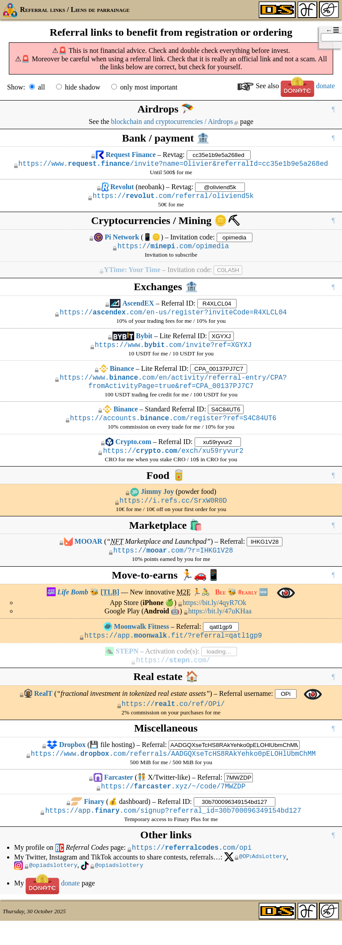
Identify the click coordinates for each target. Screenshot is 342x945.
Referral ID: (178, 307)
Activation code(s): (172, 667)
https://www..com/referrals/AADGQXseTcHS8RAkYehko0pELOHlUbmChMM (173, 773)
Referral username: (246, 710)
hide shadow (82, 87)
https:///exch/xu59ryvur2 (173, 462)
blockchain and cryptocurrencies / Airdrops (172, 121)
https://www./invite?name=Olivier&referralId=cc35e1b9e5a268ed (173, 164)
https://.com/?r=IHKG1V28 (173, 564)
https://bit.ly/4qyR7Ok (214, 617)
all (41, 87)
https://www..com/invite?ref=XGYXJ (173, 351)
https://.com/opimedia (173, 249)
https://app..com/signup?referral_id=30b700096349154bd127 (173, 832)
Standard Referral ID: (175, 418)
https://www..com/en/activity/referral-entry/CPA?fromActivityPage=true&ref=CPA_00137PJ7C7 (173, 390)
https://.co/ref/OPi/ (173, 722)
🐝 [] (83, 606)
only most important (148, 87)
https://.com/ (173, 677)
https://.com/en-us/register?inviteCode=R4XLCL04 (173, 317)
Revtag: (174, 154)
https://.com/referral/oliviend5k (173, 198)
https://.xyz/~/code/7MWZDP (173, 807)
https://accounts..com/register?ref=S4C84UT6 (173, 428)
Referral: (232, 554)
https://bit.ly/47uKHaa (220, 625)
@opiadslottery (53, 889)
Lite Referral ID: (183, 341)
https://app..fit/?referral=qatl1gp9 (173, 651)
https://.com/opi (192, 871)
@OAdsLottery (263, 881)
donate (308, 86)
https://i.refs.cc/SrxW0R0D (173, 513)
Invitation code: (192, 239)
